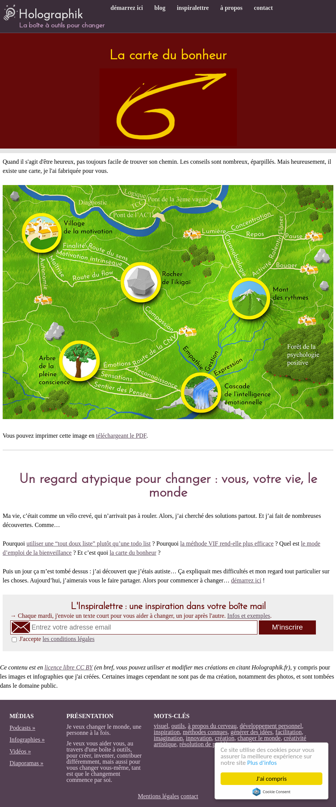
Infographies (24, 739)
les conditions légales (69, 639)
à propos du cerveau (212, 726)
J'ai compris (271, 779)
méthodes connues (205, 732)
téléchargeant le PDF (121, 435)
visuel (161, 726)
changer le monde (259, 738)
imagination (168, 738)
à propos (231, 8)
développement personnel (271, 726)
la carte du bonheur (133, 552)
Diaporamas (24, 763)
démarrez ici (126, 8)
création (225, 738)
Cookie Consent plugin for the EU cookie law (271, 792)
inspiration (167, 732)
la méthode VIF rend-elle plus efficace (227, 543)
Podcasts (20, 728)
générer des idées (251, 732)
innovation (198, 738)
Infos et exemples (248, 615)
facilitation (288, 732)
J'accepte (57, 639)
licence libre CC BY (68, 667)
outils (178, 726)
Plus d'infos (262, 763)
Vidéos (17, 751)
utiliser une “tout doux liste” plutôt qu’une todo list (89, 543)
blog (159, 8)
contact (263, 8)
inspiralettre (193, 8)
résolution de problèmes (209, 744)
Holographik (42, 11)
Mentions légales (158, 796)
